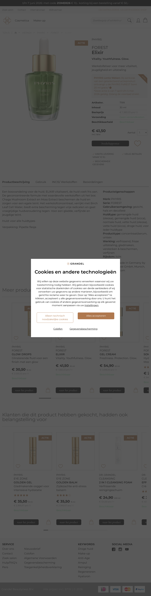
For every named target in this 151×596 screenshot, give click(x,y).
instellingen (91, 305)
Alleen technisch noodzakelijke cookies (55, 317)
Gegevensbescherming (83, 328)
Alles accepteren (96, 315)
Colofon (58, 328)
